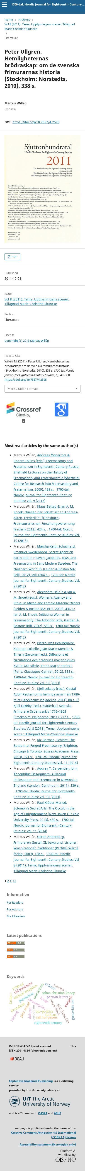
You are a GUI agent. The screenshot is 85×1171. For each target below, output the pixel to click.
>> (14, 881)
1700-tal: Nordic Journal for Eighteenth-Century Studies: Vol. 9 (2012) (43, 495)
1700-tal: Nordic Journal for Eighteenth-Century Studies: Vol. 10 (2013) (47, 535)
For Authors (15, 909)
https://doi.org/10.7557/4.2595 (35, 122)
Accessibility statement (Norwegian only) (48, 1144)
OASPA (42, 1113)
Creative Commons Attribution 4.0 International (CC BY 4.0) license (43, 1135)
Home (9, 20)
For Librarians (16, 916)
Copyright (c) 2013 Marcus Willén (27, 341)
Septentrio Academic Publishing (31, 1081)
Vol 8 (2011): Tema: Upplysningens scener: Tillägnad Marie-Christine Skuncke (40, 26)
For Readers (15, 902)
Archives (24, 20)
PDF (14, 257)
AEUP (57, 1113)
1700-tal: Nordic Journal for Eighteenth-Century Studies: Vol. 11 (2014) (44, 825)
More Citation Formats (23, 389)
